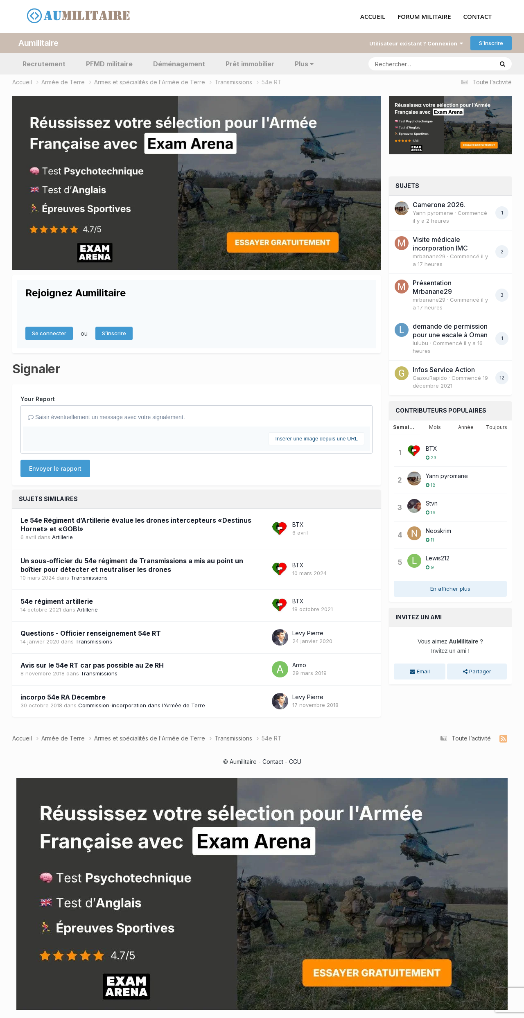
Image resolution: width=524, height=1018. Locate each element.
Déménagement (179, 64)
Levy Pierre (307, 633)
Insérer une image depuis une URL (316, 439)
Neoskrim (438, 530)
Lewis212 (437, 558)
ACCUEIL (372, 16)
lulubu (420, 343)
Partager (477, 671)
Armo (299, 664)
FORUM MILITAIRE (424, 16)
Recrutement (44, 64)
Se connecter (49, 333)
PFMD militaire (109, 64)
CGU (295, 761)
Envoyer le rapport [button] (55, 468)
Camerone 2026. (439, 205)
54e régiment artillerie (56, 601)
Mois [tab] (435, 427)
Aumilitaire (38, 43)
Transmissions (89, 577)
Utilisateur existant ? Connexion (416, 43)
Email (420, 671)
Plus (304, 64)
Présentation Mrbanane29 (432, 287)
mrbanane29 (429, 256)
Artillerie (62, 537)
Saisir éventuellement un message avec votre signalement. (106, 417)
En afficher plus (450, 588)
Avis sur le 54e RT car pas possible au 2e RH (92, 665)
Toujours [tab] (496, 427)
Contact (272, 761)
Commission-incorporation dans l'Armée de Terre (141, 705)
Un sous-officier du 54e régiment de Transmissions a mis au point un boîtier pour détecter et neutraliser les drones (131, 565)
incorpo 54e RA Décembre (63, 697)
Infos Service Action (444, 370)
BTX (298, 524)
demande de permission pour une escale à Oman (450, 330)
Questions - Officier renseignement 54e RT (90, 633)
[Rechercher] (407, 63)
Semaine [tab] (404, 427)
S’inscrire (491, 43)
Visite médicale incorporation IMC (440, 243)
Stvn (432, 503)
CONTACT (477, 16)
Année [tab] (466, 427)
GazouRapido (430, 378)
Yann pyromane (433, 213)
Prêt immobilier (250, 64)
